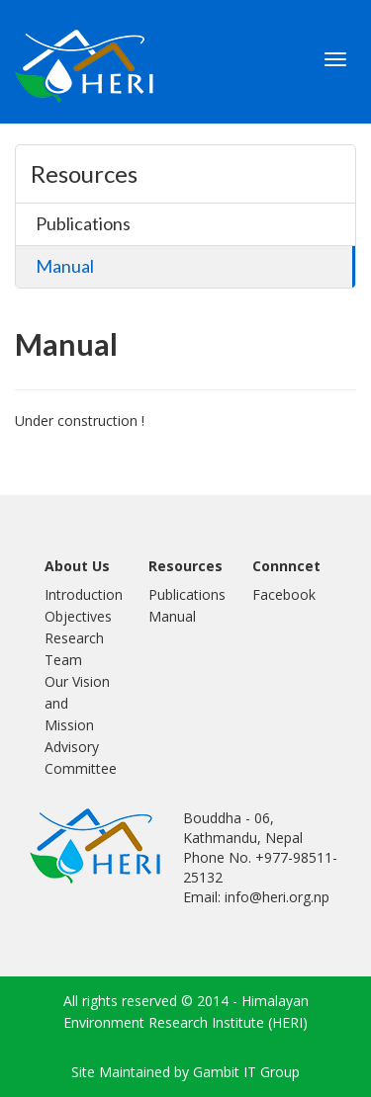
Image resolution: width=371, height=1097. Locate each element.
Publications (83, 223)
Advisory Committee (81, 757)
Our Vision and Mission (77, 703)
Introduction (82, 594)
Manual (65, 266)
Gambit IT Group (246, 1071)
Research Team (74, 649)
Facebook (284, 594)
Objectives (78, 616)
